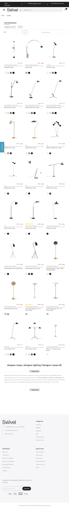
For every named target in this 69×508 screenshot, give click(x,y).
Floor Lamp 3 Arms (31, 353)
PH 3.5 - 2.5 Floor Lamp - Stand (54, 353)
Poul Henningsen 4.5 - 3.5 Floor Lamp (54, 311)
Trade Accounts (40, 464)
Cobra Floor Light (31, 228)
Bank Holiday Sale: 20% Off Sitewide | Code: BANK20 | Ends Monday (34, 4)
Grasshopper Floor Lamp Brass (13, 270)
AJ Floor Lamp (51, 67)
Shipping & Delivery (7, 464)
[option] (5, 73)
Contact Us (5, 455)
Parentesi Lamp (8, 67)
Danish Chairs (40, 440)
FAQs (37, 467)
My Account (39, 455)
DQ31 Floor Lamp (31, 147)
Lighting (38, 427)
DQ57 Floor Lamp (9, 228)
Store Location (40, 452)
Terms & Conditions (7, 458)
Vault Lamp (29, 67)
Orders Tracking (40, 461)
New (37, 434)
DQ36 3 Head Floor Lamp (54, 147)
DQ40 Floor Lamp (31, 188)
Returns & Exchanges (8, 461)
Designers (38, 430)
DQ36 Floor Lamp (9, 188)
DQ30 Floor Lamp (9, 147)
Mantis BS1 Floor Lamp (32, 107)
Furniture (38, 424)
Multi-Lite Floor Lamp (10, 311)
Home (2, 15)
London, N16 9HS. (15, 427)
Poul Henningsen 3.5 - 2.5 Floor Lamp (33, 311)
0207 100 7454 (9, 434)
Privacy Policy (6, 467)
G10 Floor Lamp (51, 228)
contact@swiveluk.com (57, 3)
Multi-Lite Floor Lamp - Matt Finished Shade (55, 271)
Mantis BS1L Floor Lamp (54, 107)
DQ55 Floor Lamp (52, 188)
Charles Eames (40, 437)
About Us (5, 452)
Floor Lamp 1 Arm (9, 353)
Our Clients (39, 458)
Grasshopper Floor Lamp (33, 270)
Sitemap (4, 470)
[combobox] (41, 10)
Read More (34, 371)
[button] (2, 254)
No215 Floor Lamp (9, 107)
